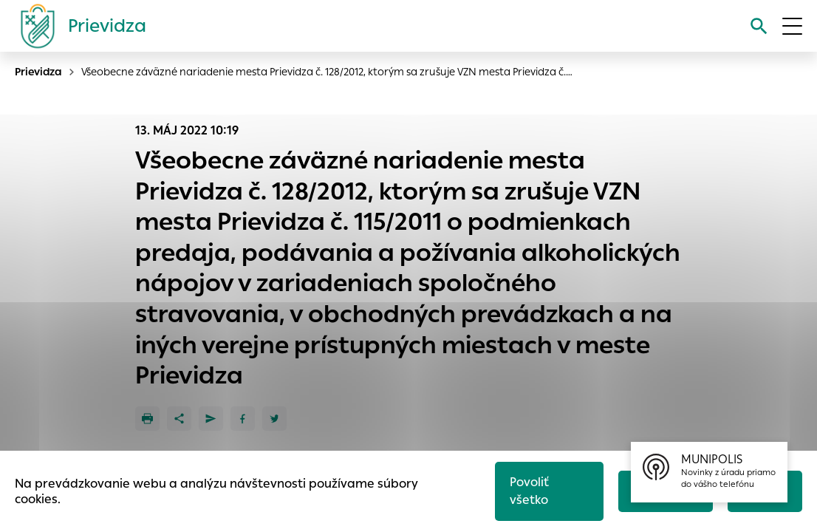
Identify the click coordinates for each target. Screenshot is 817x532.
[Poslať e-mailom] (211, 418)
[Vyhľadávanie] (759, 26)
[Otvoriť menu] (792, 26)
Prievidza (38, 71)
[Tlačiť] (147, 418)
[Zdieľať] (179, 418)
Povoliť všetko (529, 491)
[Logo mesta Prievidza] (77, 26)
